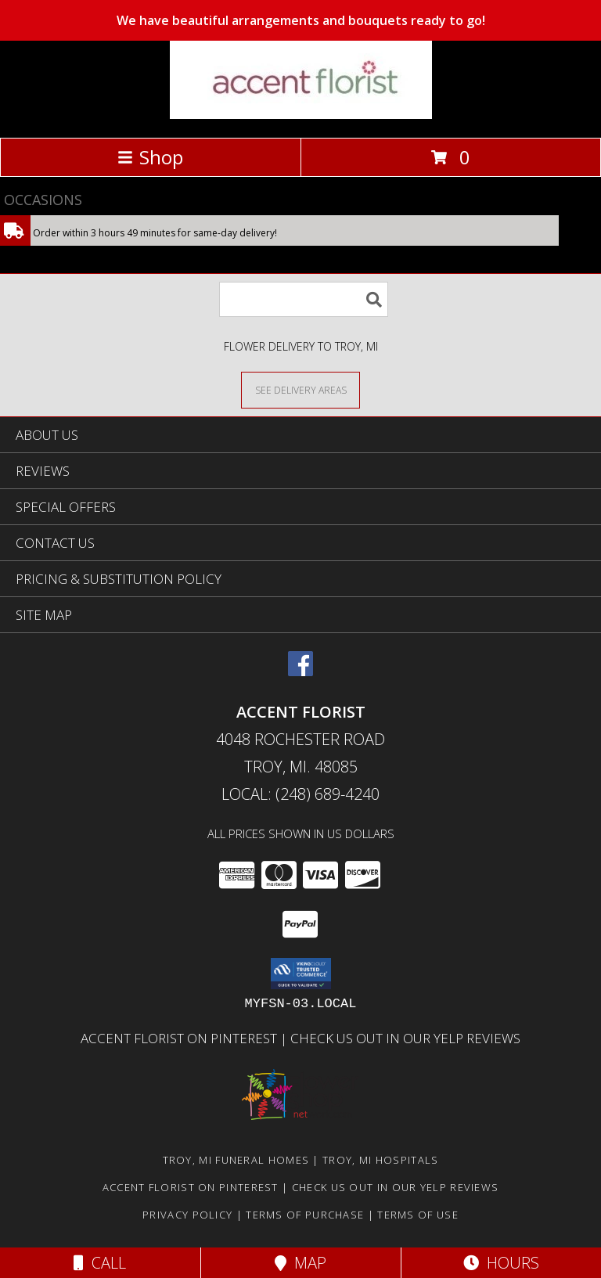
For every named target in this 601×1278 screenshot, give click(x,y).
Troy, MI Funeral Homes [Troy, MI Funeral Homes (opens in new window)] (236, 1160)
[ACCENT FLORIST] (301, 114)
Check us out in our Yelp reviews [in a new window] (405, 1038)
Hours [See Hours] (501, 1262)
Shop (150, 157)
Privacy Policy (187, 1215)
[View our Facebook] (300, 671)
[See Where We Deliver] (300, 389)
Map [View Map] (300, 1262)
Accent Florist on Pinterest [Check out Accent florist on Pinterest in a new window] (180, 1038)
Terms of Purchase (305, 1215)
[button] (301, 973)
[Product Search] (303, 299)
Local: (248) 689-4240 (300, 794)
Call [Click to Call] (100, 1262)
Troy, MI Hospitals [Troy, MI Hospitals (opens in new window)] (380, 1160)
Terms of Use (418, 1215)
